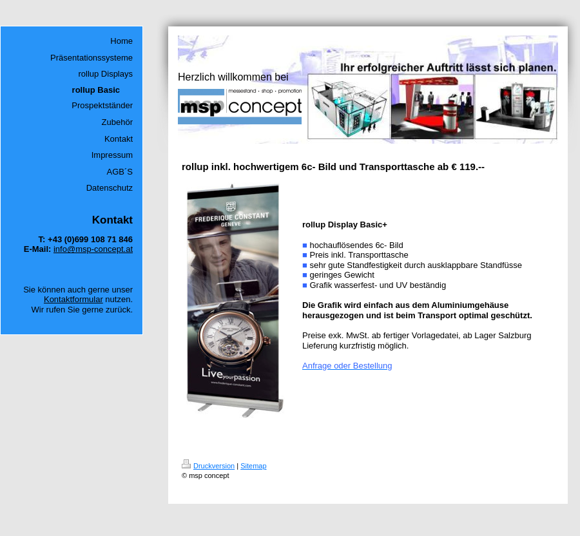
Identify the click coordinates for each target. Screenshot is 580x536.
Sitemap (253, 466)
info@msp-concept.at (93, 249)
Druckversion (208, 466)
